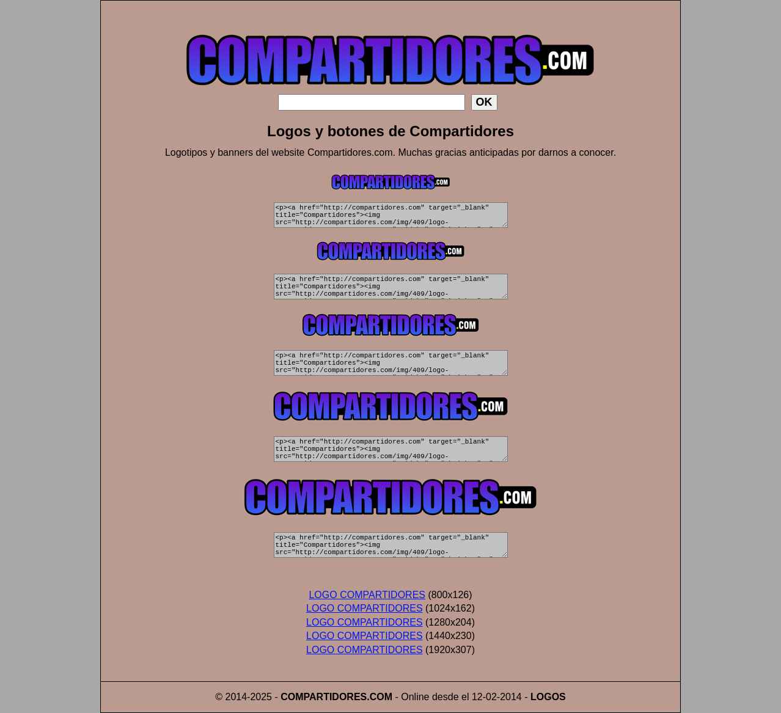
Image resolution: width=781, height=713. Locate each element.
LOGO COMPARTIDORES (367, 595)
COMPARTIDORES (323, 697)
